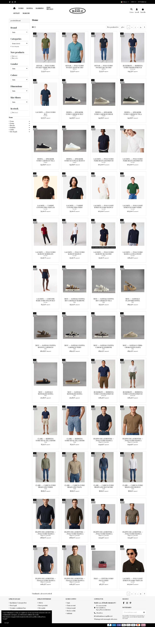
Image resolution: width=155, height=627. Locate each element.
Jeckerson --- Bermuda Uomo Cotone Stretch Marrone (103, 394)
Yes (14, 56)
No (15, 58)
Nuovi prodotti (42, 605)
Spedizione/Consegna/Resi (18, 603)
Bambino (12, 127)
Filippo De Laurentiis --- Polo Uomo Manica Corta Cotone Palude (132, 534)
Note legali (13, 605)
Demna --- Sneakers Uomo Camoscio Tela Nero (45, 161)
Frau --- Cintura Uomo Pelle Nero (103, 579)
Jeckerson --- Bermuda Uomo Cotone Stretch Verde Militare (133, 394)
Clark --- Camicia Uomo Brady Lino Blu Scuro (103, 486)
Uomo (12, 121)
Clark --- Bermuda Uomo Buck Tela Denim (74, 440)
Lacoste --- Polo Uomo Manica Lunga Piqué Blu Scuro (133, 254)
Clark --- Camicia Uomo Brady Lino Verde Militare (45, 487)
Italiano (125, 2)
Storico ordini (71, 611)
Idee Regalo (13, 132)
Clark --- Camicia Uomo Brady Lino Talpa (74, 486)
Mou (75, 302)
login (68, 603)
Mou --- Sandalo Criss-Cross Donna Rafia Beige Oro (133, 347)
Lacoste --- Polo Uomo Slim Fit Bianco (75, 253)
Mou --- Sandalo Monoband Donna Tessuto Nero (45, 394)
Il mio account (71, 605)
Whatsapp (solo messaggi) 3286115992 (105, 619)
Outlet (12, 130)
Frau (104, 582)
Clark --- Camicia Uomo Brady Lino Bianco (132, 486)
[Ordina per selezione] (113, 27)
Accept (6, 623)
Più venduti (41, 608)
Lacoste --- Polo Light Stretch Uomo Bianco (104, 206)
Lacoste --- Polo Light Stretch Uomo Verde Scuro (133, 207)
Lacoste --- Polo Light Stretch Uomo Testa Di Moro (133, 580)
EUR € (133, 2)
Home (11, 117)
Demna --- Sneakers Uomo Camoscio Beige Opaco (103, 114)
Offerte (40, 603)
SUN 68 (45, 69)
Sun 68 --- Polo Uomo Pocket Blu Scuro (104, 67)
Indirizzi (69, 613)
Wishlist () (142, 2)
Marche (12, 125)
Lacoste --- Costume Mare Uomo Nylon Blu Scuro (45, 301)
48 (122, 27)
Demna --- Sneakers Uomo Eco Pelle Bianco (74, 160)
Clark (45, 442)
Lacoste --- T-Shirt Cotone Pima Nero (74, 206)
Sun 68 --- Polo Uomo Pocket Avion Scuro (75, 67)
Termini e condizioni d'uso (18, 608)
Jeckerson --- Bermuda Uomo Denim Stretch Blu (133, 67)
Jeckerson (132, 69)
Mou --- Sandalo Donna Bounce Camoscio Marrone (45, 347)
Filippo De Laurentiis (104, 442)
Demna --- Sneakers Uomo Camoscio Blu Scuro (74, 114)
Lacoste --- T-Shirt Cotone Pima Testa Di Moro (45, 207)
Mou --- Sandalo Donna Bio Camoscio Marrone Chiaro (74, 301)
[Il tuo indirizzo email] (132, 612)
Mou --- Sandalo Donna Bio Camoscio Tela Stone (104, 301)
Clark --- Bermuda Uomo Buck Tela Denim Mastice (45, 440)
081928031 (99, 613)
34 (140, 27)
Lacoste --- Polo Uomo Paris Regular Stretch (104, 160)
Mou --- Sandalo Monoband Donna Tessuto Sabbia (74, 394)
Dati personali (71, 608)
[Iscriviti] (144, 612)
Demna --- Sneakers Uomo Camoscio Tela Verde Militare (133, 114)
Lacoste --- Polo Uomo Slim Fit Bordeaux (46, 253)
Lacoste (45, 115)
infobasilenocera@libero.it (104, 616)
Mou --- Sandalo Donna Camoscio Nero (74, 346)
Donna (12, 123)
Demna (74, 115)
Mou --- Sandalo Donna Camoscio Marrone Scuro (104, 347)
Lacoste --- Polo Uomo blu (46, 113)
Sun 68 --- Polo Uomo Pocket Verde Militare (45, 67)
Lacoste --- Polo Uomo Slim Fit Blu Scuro (104, 253)
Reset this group (15, 46)
